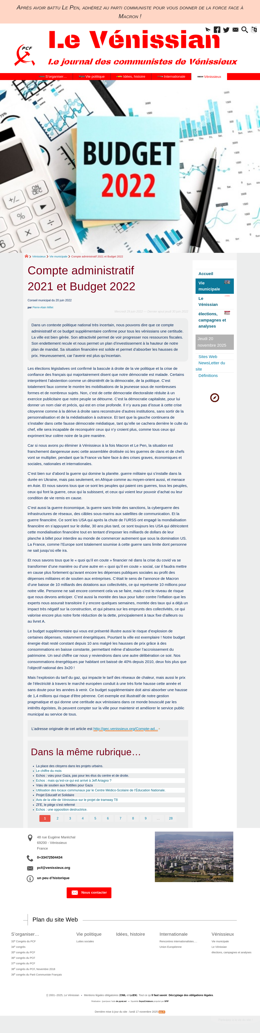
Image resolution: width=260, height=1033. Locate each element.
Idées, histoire (130, 934)
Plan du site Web (55, 919)
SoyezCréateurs (146, 1001)
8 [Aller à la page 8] (133, 818)
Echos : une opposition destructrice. (61, 809)
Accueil (205, 273)
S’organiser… (25, 934)
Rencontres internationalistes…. (178, 941)
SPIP (166, 1001)
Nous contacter (89, 892)
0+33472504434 (49, 857)
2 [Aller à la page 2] (58, 818)
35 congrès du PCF (23, 952)
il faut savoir (159, 995)
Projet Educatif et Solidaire (55, 795)
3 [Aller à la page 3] (70, 818)
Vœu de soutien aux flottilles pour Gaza (64, 785)
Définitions (208, 375)
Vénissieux (39, 256)
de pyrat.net (121, 1001)
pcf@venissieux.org (53, 868)
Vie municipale (58, 256)
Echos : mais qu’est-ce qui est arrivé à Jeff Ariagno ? (73, 780)
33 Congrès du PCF (23, 941)
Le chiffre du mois (49, 771)
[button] (207, 30)
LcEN (133, 995)
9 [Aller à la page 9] (146, 818)
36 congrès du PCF (23, 957)
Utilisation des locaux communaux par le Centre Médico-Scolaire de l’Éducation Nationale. (101, 790)
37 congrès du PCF (23, 963)
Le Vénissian (219, 946)
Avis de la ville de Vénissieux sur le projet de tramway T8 (77, 800)
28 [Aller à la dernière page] (171, 818)
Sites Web (207, 356)
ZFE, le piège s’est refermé (55, 805)
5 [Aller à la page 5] (95, 818)
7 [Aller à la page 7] (120, 818)
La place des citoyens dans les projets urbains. (69, 766)
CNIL (123, 995)
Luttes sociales (85, 941)
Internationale (173, 934)
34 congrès (18, 946)
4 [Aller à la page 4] (83, 818)
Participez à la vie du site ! (235, 1019)
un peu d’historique (53, 878)
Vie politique (89, 934)
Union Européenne (170, 946)
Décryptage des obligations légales (191, 995)
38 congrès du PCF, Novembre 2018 (33, 968)
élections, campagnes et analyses (231, 952)
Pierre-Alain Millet (42, 307)
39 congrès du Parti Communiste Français (36, 974)
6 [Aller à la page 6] (108, 818)
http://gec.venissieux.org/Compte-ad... (125, 729)
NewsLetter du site (210, 366)
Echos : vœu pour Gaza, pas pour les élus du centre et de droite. (82, 775)
